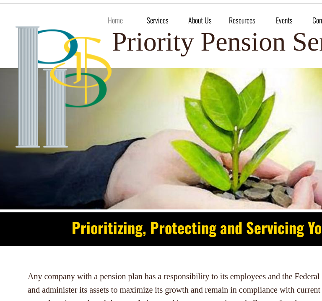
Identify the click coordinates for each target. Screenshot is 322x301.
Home (115, 20)
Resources (242, 20)
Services (158, 20)
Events (284, 20)
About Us (200, 20)
